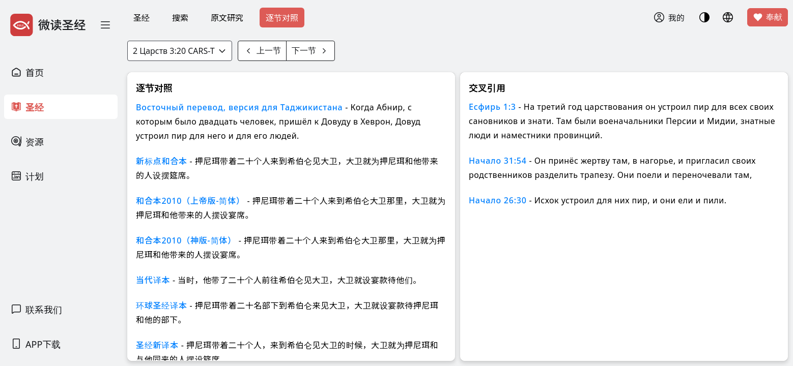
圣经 (141, 17)
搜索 (180, 17)
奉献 (767, 17)
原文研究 (227, 17)
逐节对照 (282, 17)
